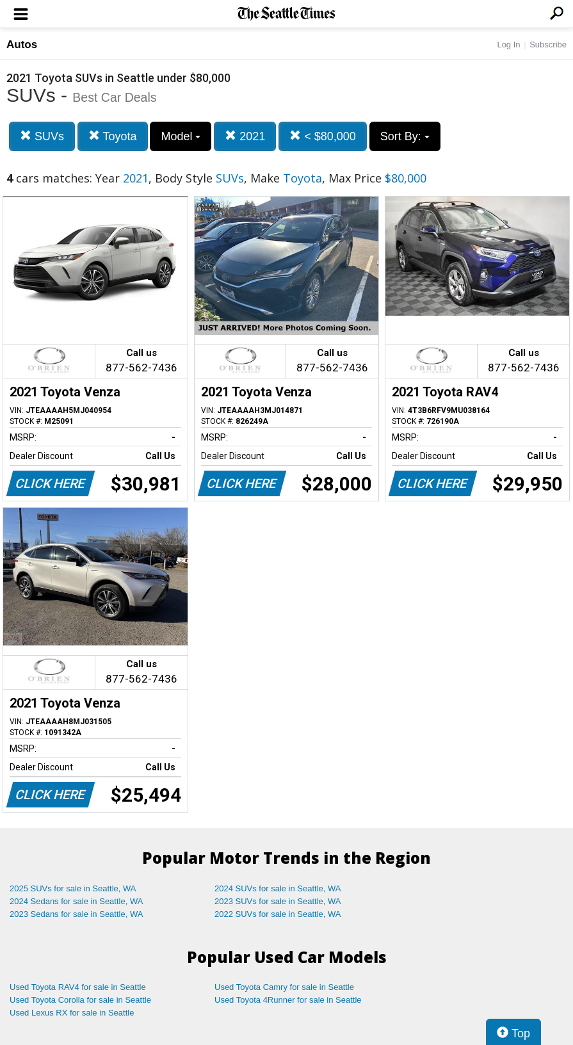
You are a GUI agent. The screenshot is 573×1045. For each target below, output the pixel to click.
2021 (245, 136)
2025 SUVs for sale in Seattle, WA (73, 888)
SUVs (42, 136)
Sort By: (405, 136)
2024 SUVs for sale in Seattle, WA (277, 888)
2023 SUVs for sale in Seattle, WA (277, 901)
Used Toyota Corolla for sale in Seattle (80, 1000)
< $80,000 (322, 136)
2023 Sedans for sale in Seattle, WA (76, 914)
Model (180, 136)
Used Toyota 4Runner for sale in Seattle (288, 1000)
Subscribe (548, 44)
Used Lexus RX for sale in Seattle (72, 1012)
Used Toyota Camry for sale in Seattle (284, 987)
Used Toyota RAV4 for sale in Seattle (78, 987)
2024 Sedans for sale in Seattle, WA (76, 901)
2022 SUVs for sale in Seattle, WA (277, 914)
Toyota (112, 136)
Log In (508, 44)
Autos (21, 44)
